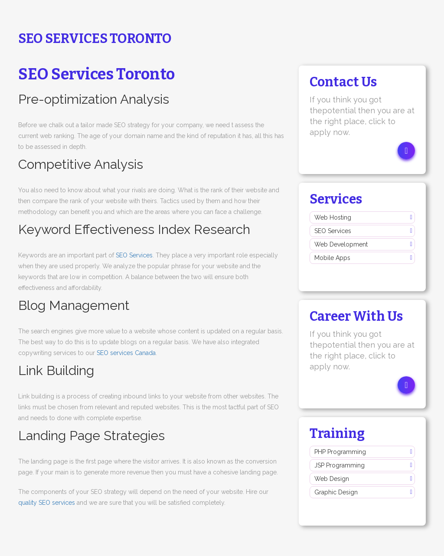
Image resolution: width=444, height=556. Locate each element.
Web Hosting (332, 217)
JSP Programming (339, 465)
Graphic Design (336, 492)
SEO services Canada (126, 352)
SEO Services (134, 255)
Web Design (331, 478)
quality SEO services (46, 502)
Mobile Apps (332, 257)
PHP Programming (340, 451)
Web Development (341, 244)
